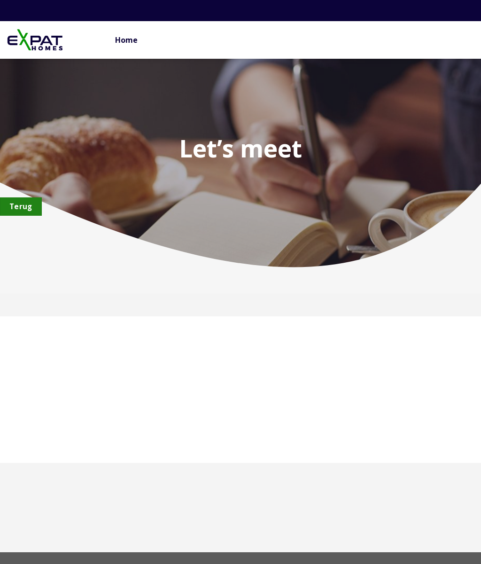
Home (126, 40)
